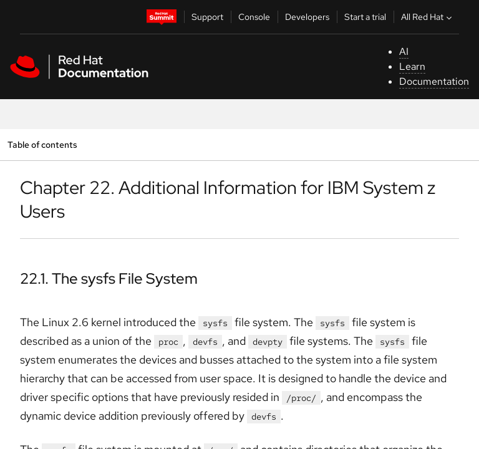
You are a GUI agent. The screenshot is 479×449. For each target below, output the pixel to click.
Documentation (434, 81)
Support (207, 16)
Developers (307, 16)
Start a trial (365, 16)
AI (404, 51)
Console (254, 16)
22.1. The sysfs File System (109, 278)
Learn (412, 66)
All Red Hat (428, 16)
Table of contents (42, 144)
